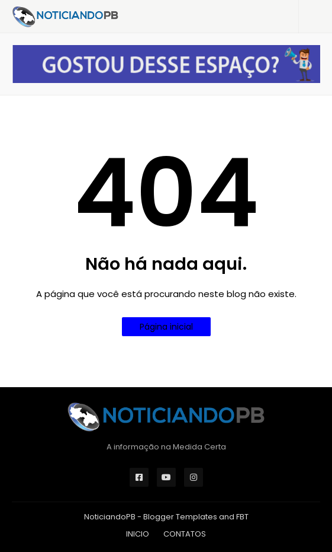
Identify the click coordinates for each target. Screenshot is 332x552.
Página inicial (166, 327)
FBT (242, 516)
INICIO (137, 534)
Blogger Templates (180, 516)
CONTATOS (184, 534)
